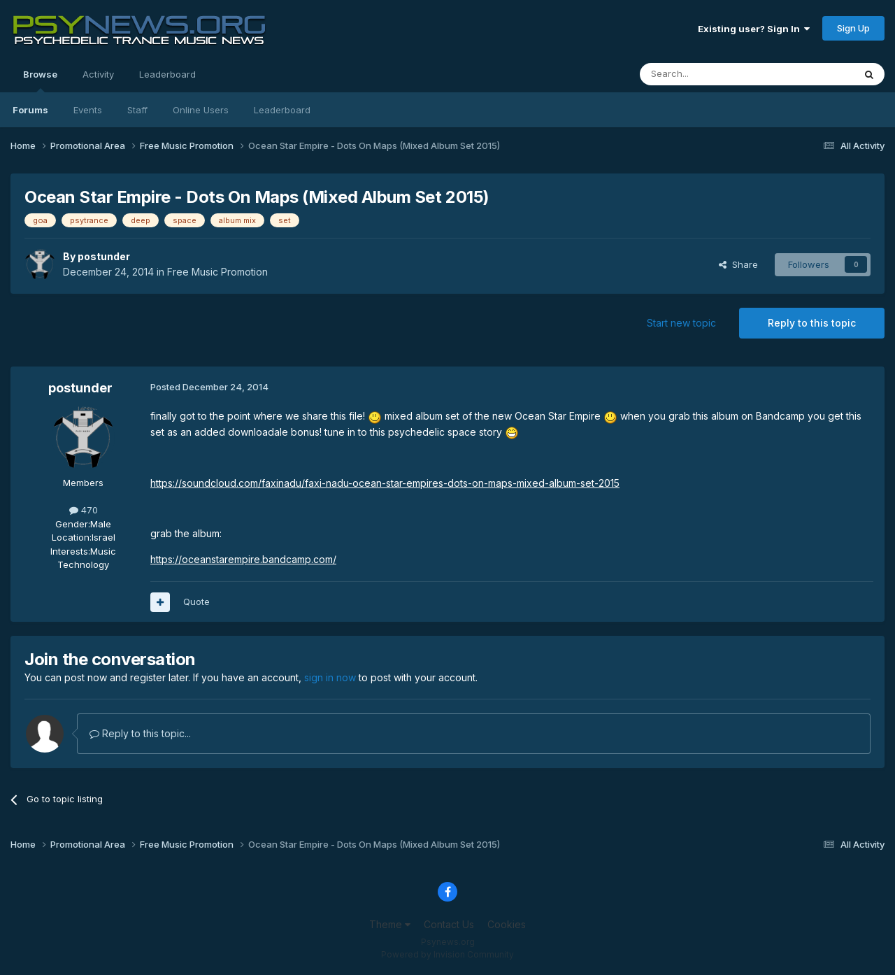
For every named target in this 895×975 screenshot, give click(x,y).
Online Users (201, 109)
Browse (40, 80)
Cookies (506, 924)
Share (738, 264)
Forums (30, 109)
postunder (104, 256)
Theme (389, 924)
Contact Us (449, 924)
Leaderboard (282, 109)
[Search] (711, 74)
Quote (196, 601)
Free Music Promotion (217, 272)
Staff (137, 109)
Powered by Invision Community (447, 954)
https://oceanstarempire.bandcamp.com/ (243, 559)
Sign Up (853, 28)
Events (87, 109)
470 (83, 509)
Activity (98, 74)
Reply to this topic (812, 323)
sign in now (330, 677)
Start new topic (681, 323)
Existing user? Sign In (754, 28)
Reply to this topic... (140, 733)
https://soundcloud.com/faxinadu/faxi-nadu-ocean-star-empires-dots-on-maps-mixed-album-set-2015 (385, 483)
